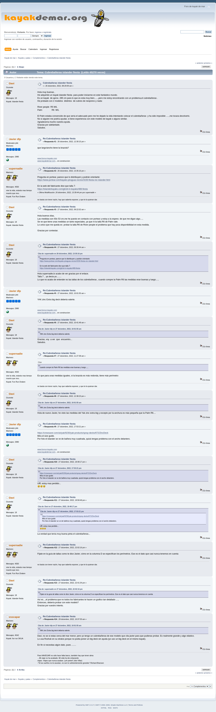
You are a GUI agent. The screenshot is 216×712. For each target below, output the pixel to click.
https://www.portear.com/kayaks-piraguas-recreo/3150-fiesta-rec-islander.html (73, 180)
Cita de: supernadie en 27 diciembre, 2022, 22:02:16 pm (60, 589)
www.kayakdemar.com (46, 161)
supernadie (16, 168)
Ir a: (188, 686)
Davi (11, 83)
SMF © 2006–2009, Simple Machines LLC (111, 705)
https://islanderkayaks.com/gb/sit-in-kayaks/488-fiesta (62, 189)
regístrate (47, 32)
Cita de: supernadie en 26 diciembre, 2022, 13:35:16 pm (60, 254)
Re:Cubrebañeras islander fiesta (59, 138)
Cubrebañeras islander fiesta (57, 83)
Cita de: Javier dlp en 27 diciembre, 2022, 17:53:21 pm (60, 468)
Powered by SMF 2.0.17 (85, 705)
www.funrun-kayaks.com (47, 158)
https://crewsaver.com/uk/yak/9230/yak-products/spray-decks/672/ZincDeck (72, 433)
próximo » (208, 63)
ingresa (38, 32)
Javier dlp (15, 139)
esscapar (14, 616)
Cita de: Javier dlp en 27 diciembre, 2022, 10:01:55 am (59, 329)
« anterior (199, 63)
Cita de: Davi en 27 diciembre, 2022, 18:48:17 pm (57, 506)
